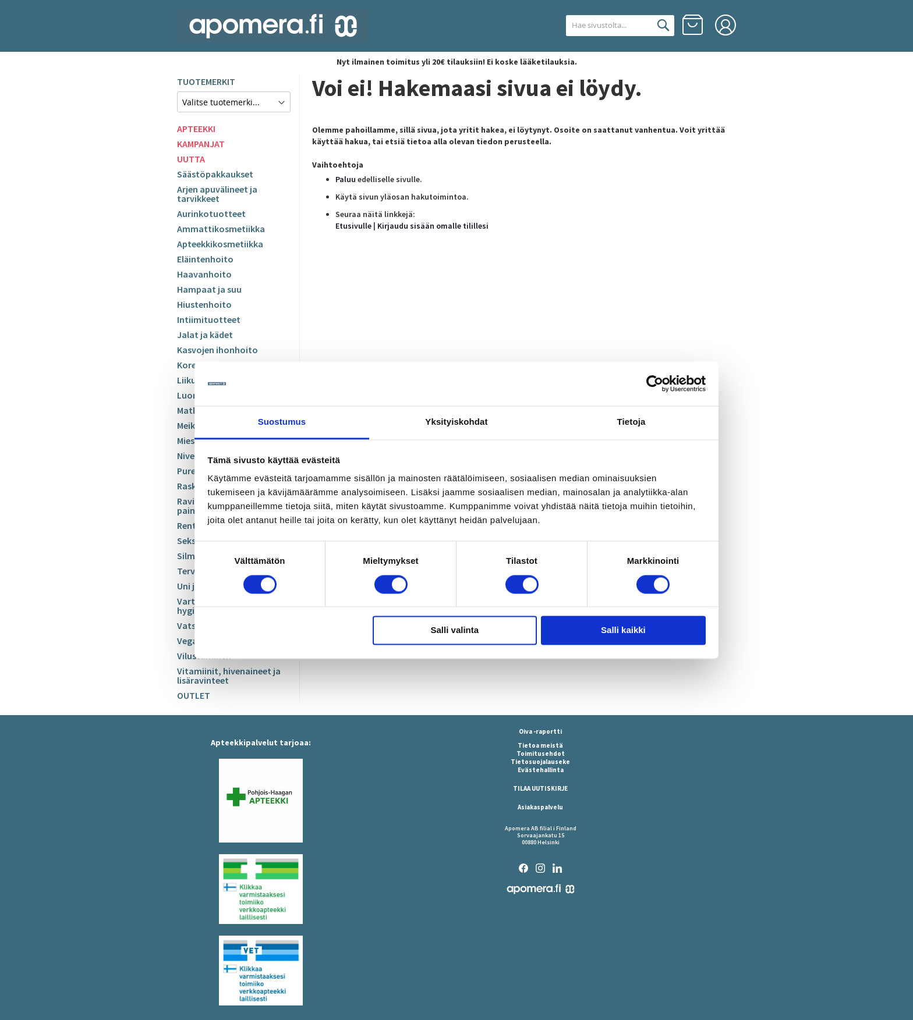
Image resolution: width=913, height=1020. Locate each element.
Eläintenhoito (205, 259)
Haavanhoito (204, 274)
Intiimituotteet (208, 319)
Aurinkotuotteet (211, 213)
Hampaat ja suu (209, 289)
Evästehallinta (541, 770)
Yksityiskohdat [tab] (456, 422)
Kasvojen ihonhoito (217, 350)
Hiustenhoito (204, 304)
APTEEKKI (196, 128)
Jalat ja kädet (205, 334)
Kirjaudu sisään (725, 25)
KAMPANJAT (201, 144)
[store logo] (273, 26)
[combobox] (606, 25)
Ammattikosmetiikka (221, 228)
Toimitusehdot (540, 753)
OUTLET (193, 695)
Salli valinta (455, 630)
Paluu (345, 179)
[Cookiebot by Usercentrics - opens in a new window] (655, 383)
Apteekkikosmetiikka (220, 244)
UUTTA (191, 159)
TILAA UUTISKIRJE (540, 788)
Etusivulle (353, 226)
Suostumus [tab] (282, 422)
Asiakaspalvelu (540, 807)
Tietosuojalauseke (540, 762)
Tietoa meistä (540, 745)
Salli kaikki (623, 630)
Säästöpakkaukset (215, 174)
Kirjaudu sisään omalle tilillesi (433, 226)
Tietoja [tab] (631, 422)
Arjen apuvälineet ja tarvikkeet (217, 193)
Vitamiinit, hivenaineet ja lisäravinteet (229, 675)
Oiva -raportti (540, 731)
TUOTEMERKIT (206, 81)
